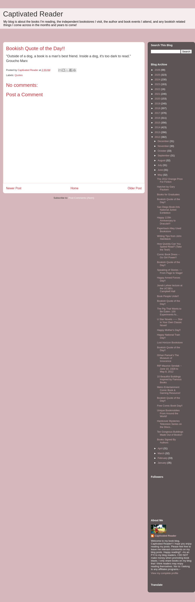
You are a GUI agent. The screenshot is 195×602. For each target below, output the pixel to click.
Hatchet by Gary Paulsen (166, 188)
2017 (158, 113)
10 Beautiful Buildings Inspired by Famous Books (169, 379)
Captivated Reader (33, 14)
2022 (158, 89)
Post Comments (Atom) (81, 197)
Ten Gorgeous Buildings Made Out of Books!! (170, 433)
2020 (158, 98)
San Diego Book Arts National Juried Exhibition (168, 210)
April (160, 448)
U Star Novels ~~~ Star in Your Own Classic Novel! (169, 322)
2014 (158, 127)
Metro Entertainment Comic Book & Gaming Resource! (168, 390)
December (164, 141)
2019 (158, 103)
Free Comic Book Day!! (169, 405)
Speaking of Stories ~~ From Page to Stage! (170, 271)
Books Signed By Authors (166, 441)
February (163, 458)
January (162, 462)
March (161, 453)
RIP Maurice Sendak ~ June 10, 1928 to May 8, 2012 (169, 368)
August (162, 160)
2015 (158, 122)
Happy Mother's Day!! (169, 330)
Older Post (135, 188)
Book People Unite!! (168, 296)
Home (75, 188)
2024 (158, 79)
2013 (158, 132)
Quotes (19, 75)
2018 (158, 108)
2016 (158, 117)
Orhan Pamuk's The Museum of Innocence (168, 358)
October (162, 150)
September (164, 155)
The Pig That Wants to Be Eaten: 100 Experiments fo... (169, 311)
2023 (158, 84)
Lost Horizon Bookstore (170, 342)
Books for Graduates (168, 194)
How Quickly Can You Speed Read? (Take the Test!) (169, 246)
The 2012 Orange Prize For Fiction (170, 180)
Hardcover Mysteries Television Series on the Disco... (169, 424)
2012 (158, 137)
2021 (158, 93)
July (160, 165)
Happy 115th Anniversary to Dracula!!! (166, 220)
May (160, 174)
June (161, 169)
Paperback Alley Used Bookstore (169, 230)
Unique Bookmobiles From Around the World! (168, 413)
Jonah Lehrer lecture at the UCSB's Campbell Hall (169, 288)
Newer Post (13, 188)
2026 (158, 69)
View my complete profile (164, 573)
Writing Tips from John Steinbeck (169, 237)
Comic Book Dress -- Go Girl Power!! (168, 256)
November (164, 146)
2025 (158, 74)
